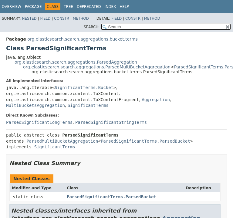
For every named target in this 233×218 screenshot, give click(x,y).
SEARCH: (92, 27)
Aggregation (156, 99)
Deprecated (89, 7)
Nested (29, 18)
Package (33, 7)
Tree (68, 7)
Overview (11, 7)
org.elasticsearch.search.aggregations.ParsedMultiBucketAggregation (97, 66)
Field (45, 18)
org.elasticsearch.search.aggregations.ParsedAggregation (76, 62)
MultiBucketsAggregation (35, 105)
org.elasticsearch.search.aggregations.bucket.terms (82, 39)
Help (124, 7)
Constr (61, 18)
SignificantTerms (88, 105)
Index (110, 7)
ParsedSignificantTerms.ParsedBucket (145, 141)
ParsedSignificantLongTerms (39, 122)
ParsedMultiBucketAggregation (62, 141)
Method (81, 18)
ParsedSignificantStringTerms (111, 122)
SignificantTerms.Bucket (84, 87)
